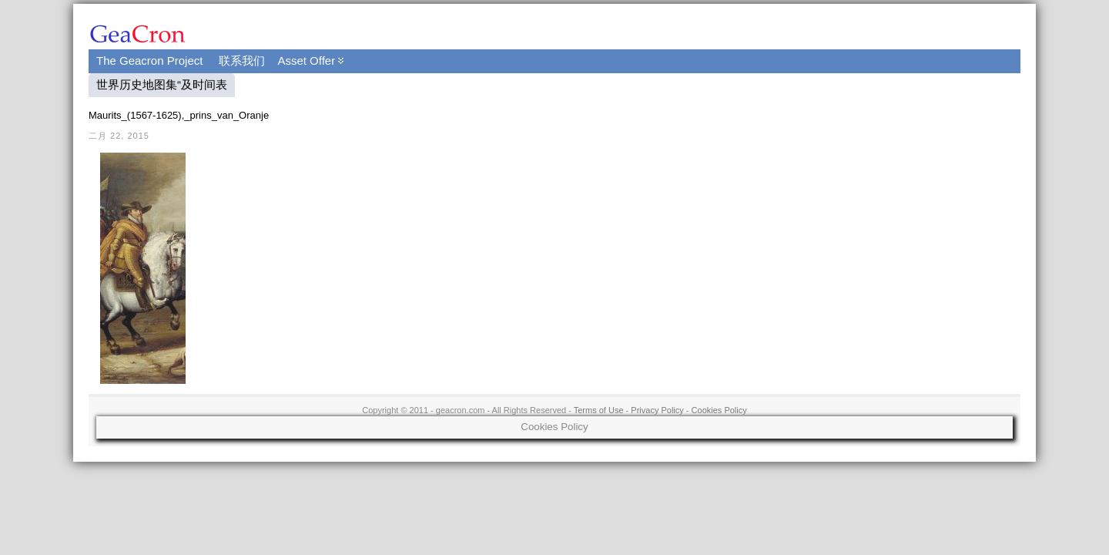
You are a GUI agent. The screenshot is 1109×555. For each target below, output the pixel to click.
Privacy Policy (657, 410)
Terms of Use (599, 410)
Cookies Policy (719, 410)
